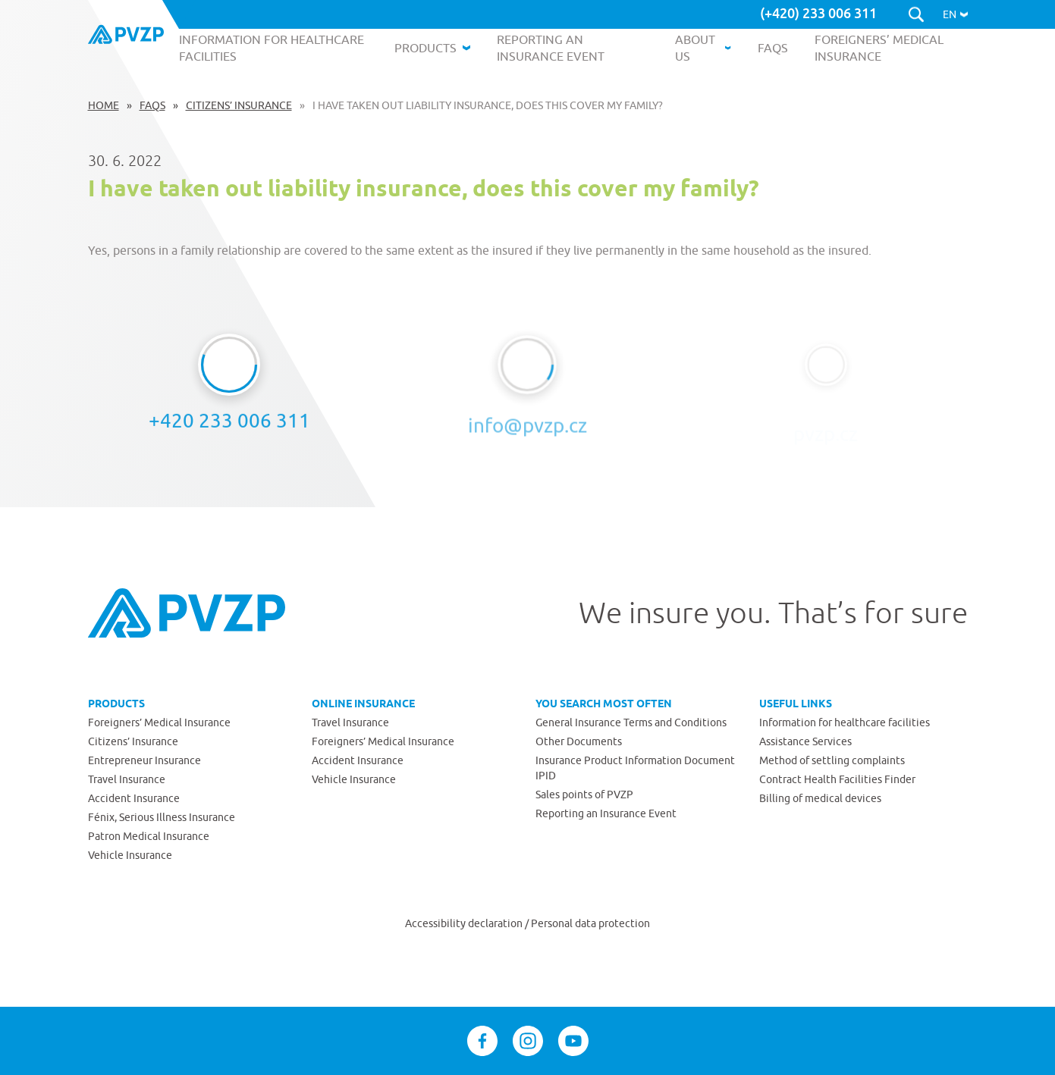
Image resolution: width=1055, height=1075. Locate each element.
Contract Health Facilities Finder (837, 779)
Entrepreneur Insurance (144, 760)
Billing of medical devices (820, 798)
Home (103, 105)
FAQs (152, 105)
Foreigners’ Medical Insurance (159, 722)
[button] (955, 14)
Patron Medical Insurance (148, 836)
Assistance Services (805, 741)
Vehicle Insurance (130, 855)
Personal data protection (590, 923)
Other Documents (578, 741)
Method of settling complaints (832, 760)
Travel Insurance (126, 779)
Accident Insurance (134, 798)
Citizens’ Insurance (239, 105)
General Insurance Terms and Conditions (631, 722)
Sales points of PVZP (584, 794)
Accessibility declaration (465, 923)
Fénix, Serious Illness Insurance (161, 817)
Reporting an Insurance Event (606, 813)
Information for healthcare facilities (844, 722)
